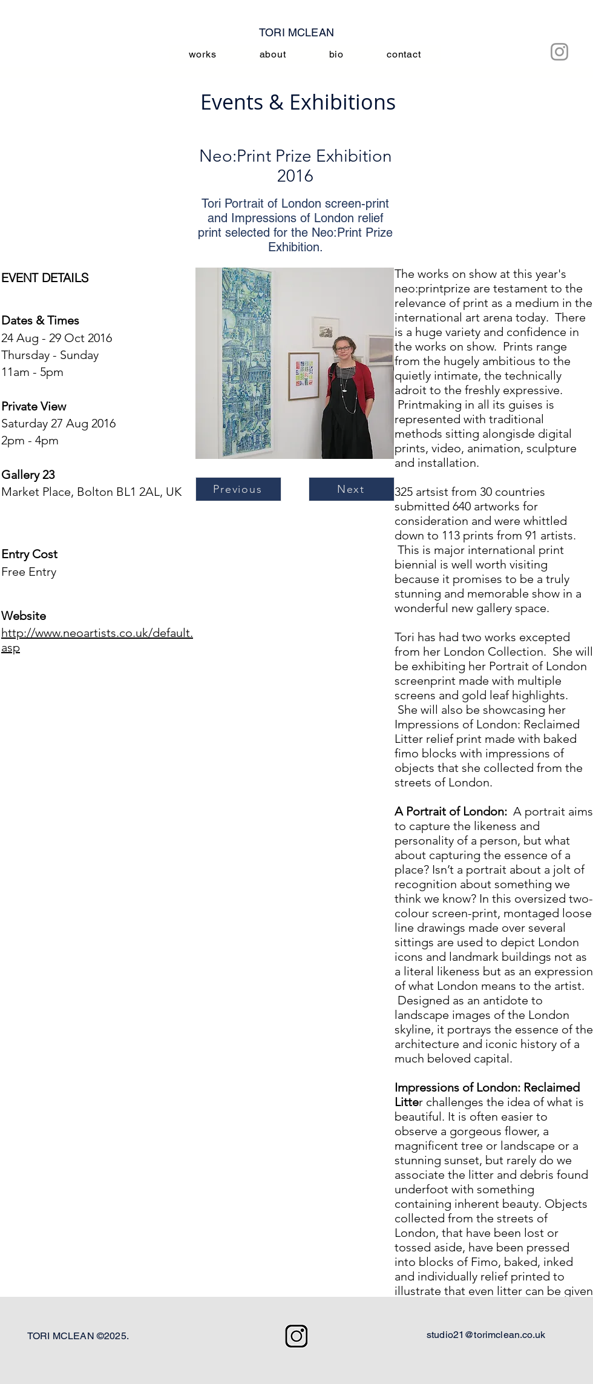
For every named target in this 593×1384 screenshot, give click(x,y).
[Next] (352, 489)
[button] (294, 363)
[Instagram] (559, 52)
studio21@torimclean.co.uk (486, 1334)
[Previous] (238, 489)
